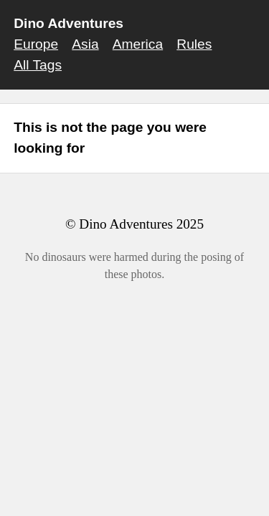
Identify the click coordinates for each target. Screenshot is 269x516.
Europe (36, 44)
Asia (85, 44)
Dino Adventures (68, 23)
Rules (194, 44)
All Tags (38, 64)
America (138, 44)
